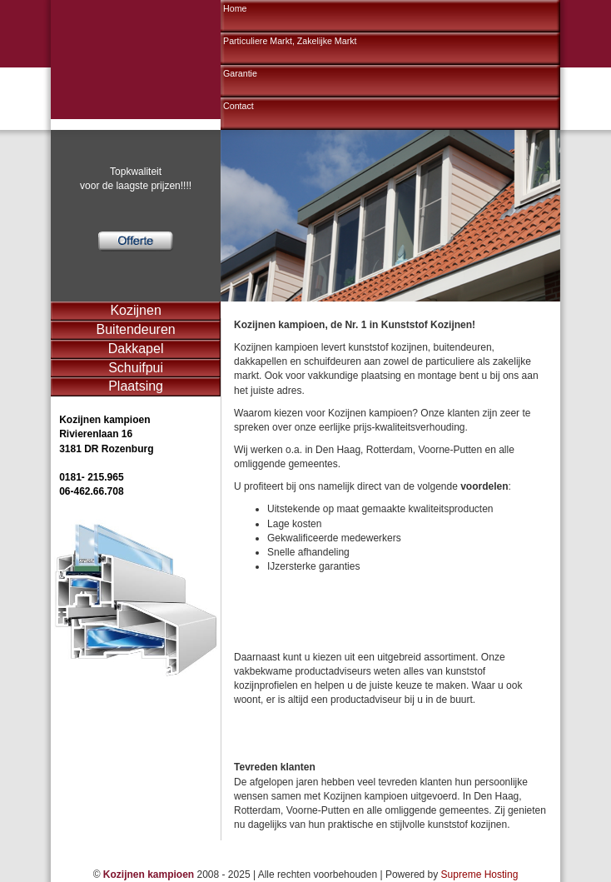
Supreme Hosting (480, 874)
